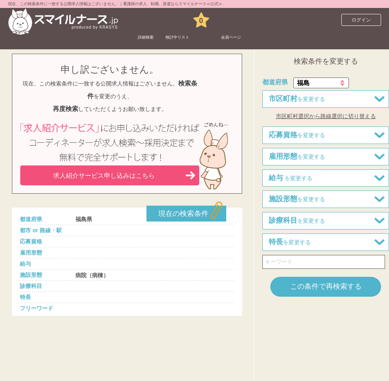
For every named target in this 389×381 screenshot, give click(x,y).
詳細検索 (152, 20)
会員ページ (271, 20)
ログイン (361, 20)
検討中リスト (199, 20)
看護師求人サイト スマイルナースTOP (61, 38)
